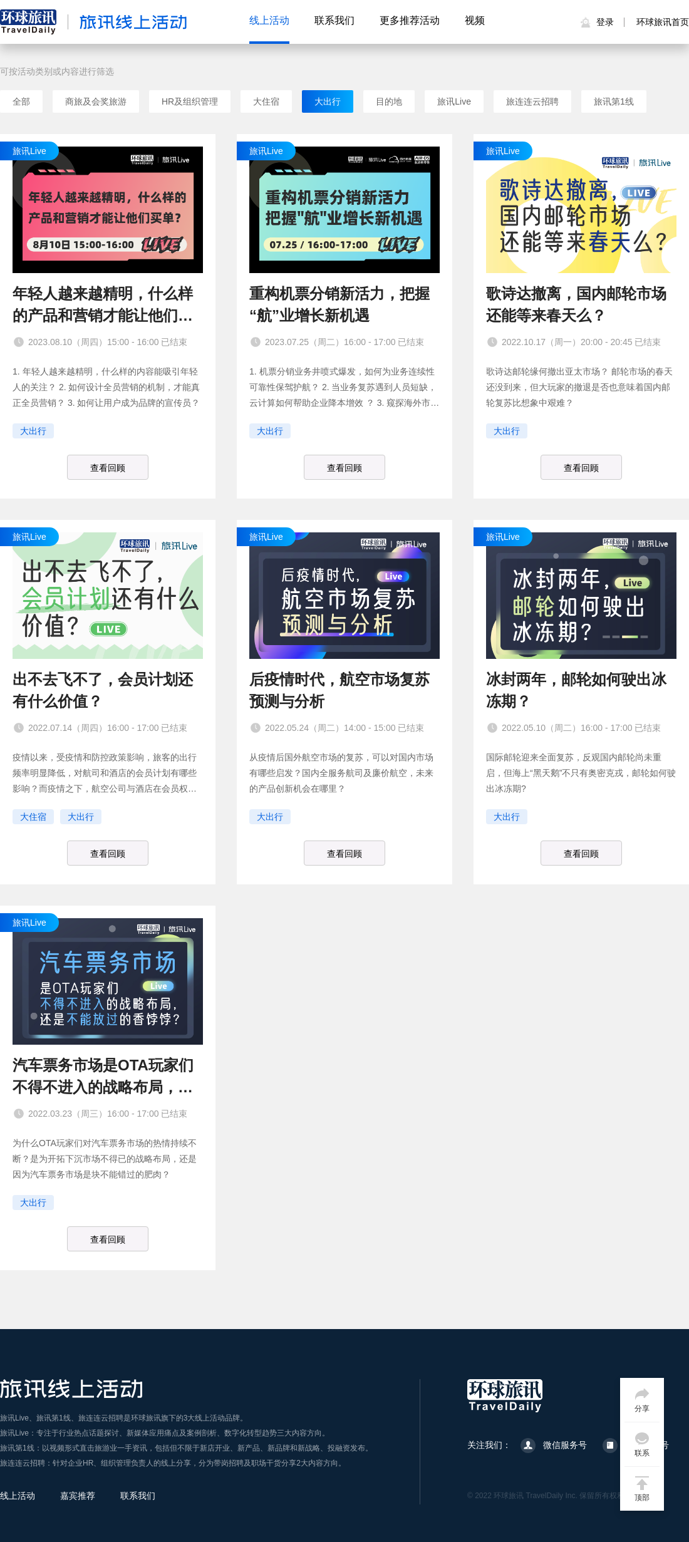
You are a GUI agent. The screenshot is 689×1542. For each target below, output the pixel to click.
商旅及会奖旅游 (96, 101)
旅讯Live (454, 101)
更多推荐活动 (410, 20)
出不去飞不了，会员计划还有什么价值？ (103, 690)
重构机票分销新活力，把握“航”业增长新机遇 (339, 304)
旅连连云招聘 (532, 101)
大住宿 (266, 101)
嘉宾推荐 (77, 1496)
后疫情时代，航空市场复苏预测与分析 (339, 690)
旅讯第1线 (614, 101)
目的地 (389, 101)
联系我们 (334, 20)
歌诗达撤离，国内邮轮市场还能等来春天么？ (576, 304)
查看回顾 (107, 468)
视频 (475, 20)
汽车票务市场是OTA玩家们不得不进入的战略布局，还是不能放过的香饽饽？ (103, 1077)
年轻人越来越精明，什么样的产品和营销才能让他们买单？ (103, 305)
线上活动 (269, 20)
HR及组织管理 (190, 101)
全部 (21, 101)
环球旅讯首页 (662, 22)
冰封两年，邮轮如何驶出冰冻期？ (576, 690)
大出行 (327, 101)
